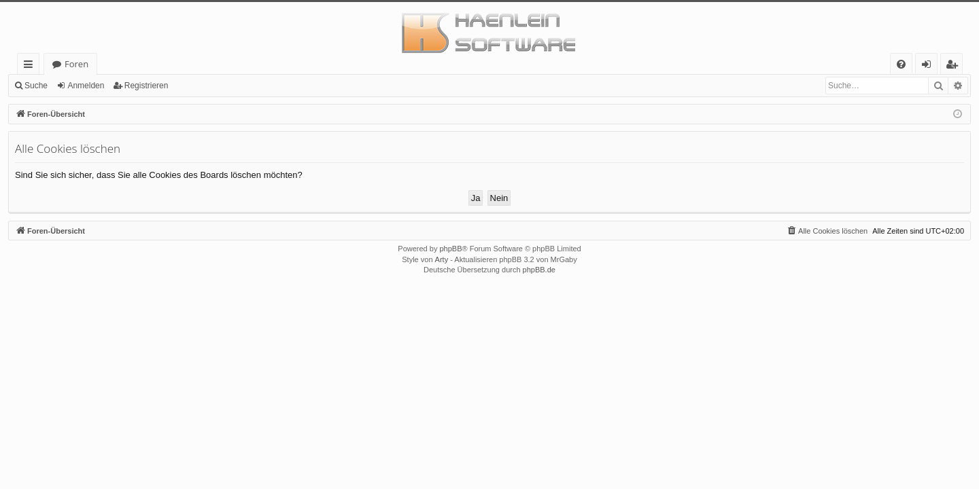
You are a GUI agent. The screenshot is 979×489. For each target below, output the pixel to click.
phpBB (450, 248)
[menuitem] (901, 64)
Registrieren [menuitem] (954, 66)
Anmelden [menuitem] (930, 66)
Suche (36, 85)
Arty (442, 259)
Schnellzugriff (31, 66)
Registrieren (146, 85)
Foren (76, 64)
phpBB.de (539, 270)
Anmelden (85, 85)
